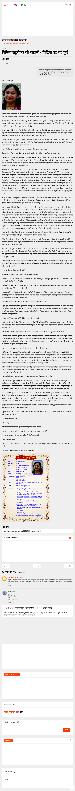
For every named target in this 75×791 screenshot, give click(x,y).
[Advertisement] (37, 22)
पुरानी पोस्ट (68, 566)
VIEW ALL (67, 740)
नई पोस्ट (5, 566)
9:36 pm (13, 591)
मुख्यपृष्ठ (37, 566)
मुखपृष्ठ (6, 779)
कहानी (10, 48)
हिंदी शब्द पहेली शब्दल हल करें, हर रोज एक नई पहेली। (17, 43)
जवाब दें (10, 586)
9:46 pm (21, 577)
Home (4, 48)
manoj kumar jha (13, 577)
